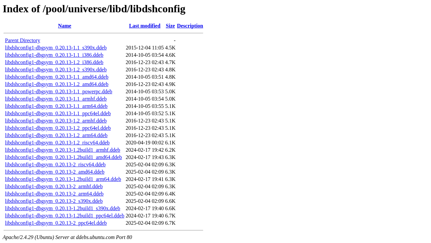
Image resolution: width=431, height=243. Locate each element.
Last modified (144, 26)
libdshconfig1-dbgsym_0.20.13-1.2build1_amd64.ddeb (63, 157)
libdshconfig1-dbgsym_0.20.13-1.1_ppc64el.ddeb (58, 113)
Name (64, 26)
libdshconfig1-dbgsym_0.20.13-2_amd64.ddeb (54, 172)
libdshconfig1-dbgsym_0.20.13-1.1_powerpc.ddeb (58, 91)
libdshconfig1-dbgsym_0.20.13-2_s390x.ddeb (54, 201)
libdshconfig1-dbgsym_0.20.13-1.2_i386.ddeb (54, 62)
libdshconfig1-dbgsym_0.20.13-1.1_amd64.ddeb (56, 77)
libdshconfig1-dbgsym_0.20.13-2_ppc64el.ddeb (56, 223)
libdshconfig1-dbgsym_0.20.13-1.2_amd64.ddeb (56, 84)
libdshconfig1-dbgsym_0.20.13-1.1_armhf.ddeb (56, 99)
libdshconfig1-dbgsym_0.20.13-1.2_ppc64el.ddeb (58, 128)
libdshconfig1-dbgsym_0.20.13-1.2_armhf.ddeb (56, 120)
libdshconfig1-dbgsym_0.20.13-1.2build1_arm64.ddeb (63, 179)
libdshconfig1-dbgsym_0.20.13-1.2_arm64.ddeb (56, 135)
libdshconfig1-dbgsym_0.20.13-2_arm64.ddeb (54, 194)
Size (170, 26)
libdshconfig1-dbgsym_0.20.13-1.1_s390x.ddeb (56, 47)
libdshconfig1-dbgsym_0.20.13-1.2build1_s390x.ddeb (62, 208)
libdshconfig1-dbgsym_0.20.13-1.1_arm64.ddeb (56, 106)
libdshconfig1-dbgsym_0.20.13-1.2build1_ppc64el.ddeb (64, 215)
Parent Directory (22, 40)
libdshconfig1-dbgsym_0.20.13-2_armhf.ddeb (54, 186)
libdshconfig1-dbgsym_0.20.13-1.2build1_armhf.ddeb (62, 150)
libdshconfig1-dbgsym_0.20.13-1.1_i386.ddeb (54, 55)
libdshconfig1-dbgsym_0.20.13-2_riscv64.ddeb (55, 164)
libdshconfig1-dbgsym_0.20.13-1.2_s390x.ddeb (56, 69)
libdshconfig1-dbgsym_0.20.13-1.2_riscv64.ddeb (57, 142)
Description (190, 26)
